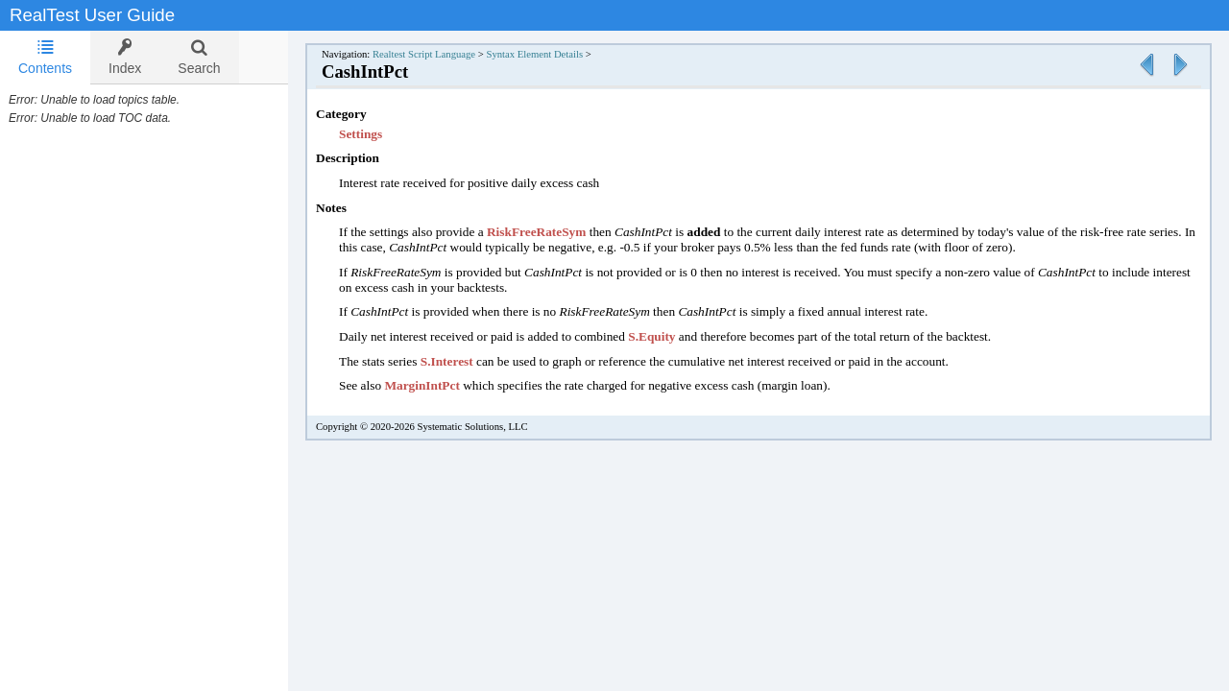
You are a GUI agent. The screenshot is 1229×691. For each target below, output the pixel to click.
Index (124, 57)
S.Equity (670, 336)
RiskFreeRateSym (555, 232)
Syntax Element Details (553, 54)
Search (199, 57)
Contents (45, 57)
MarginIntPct (440, 385)
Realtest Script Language (443, 54)
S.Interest (466, 361)
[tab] (45, 57)
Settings (379, 134)
